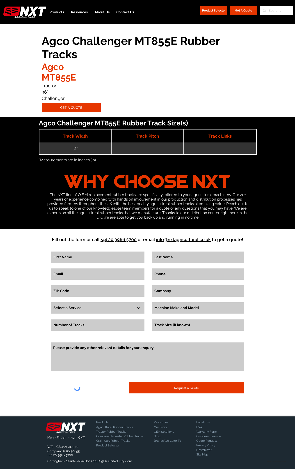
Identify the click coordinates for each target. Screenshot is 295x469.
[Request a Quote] (186, 387)
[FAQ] (212, 427)
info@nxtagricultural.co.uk (183, 239)
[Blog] (165, 436)
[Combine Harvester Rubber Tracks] (119, 436)
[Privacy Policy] (207, 445)
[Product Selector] (213, 10)
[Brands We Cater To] (167, 441)
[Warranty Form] (207, 432)
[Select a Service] (97, 308)
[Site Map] (207, 454)
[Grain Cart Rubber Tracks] (114, 441)
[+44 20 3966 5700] (60, 455)
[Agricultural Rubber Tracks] (114, 427)
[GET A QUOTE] (71, 107)
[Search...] (276, 10)
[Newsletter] (207, 450)
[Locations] (208, 422)
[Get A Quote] (243, 10)
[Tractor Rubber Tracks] (112, 432)
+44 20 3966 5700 (119, 239)
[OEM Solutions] (166, 432)
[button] (59, 437)
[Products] (112, 422)
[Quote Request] (212, 441)
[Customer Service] (212, 436)
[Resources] (169, 422)
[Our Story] (166, 427)
